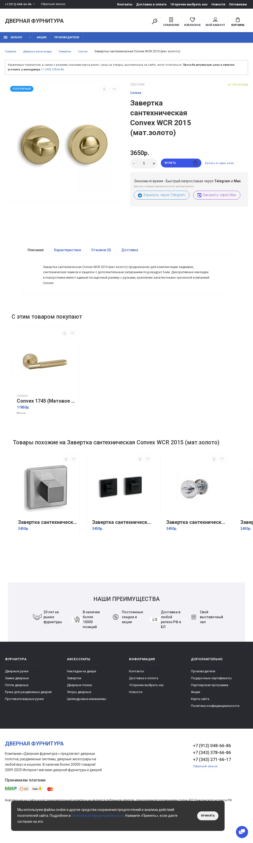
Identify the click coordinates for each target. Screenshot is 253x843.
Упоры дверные (79, 713)
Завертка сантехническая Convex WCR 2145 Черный (121, 543)
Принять (206, 816)
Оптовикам (238, 4)
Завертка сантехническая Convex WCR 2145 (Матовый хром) (47, 543)
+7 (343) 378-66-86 (52, 72)
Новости (218, 4)
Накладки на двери (81, 692)
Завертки (74, 699)
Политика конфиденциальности (215, 727)
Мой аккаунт (215, 22)
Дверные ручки (16, 692)
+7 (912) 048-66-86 (18, 4)
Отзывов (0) (101, 253)
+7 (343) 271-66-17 (212, 780)
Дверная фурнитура (34, 22)
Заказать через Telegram (162, 198)
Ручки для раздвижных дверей (28, 713)
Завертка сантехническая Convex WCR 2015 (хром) (195, 543)
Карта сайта (200, 720)
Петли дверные (16, 706)
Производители (66, 40)
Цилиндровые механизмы (86, 720)
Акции (41, 40)
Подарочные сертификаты (211, 699)
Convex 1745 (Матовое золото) (46, 422)
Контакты (124, 4)
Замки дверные (17, 699)
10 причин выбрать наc (189, 4)
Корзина (237, 22)
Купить (181, 166)
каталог (13, 40)
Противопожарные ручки (24, 720)
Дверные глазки (79, 706)
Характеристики (67, 253)
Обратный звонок (55, 4)
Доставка (129, 253)
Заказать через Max (216, 198)
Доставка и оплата (151, 4)
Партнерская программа (209, 706)
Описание (35, 253)
